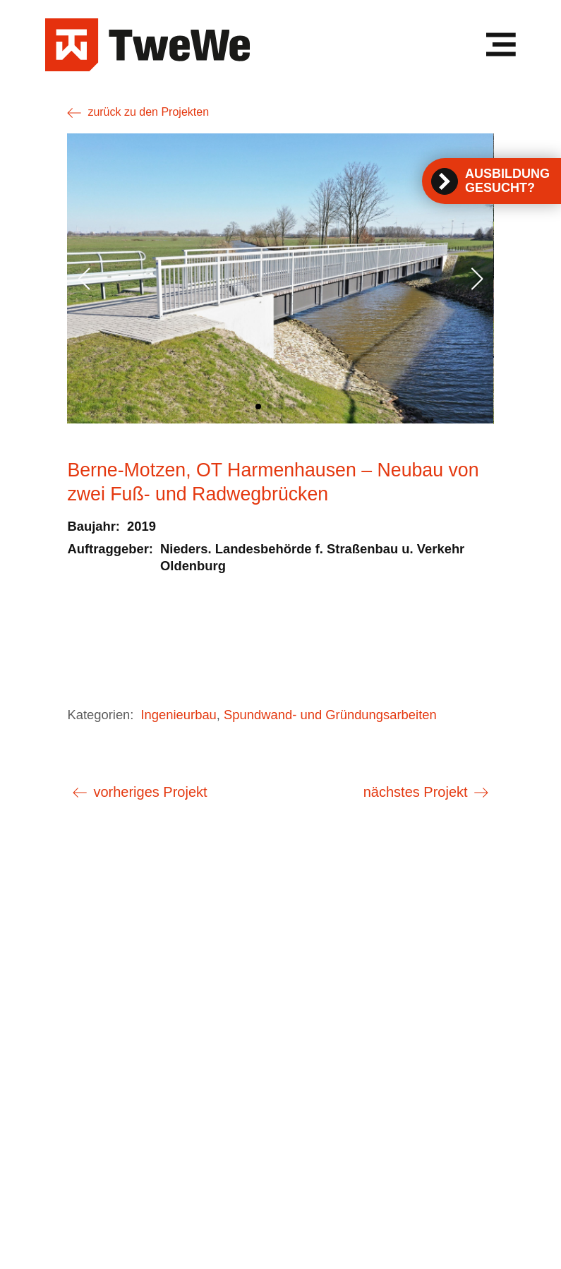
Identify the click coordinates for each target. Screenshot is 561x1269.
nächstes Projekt (415, 792)
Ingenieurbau (178, 714)
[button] (258, 406)
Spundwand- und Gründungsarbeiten (330, 714)
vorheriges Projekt (150, 792)
